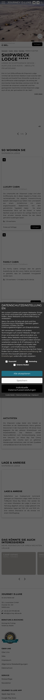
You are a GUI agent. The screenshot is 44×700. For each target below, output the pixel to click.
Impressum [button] (35, 386)
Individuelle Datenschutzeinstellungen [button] (22, 379)
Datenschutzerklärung (28, 343)
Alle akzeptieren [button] (22, 364)
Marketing (31, 352)
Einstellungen (7, 347)
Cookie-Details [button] (10, 386)
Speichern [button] (22, 371)
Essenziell (11, 352)
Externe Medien (21, 356)
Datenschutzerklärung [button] (23, 386)
